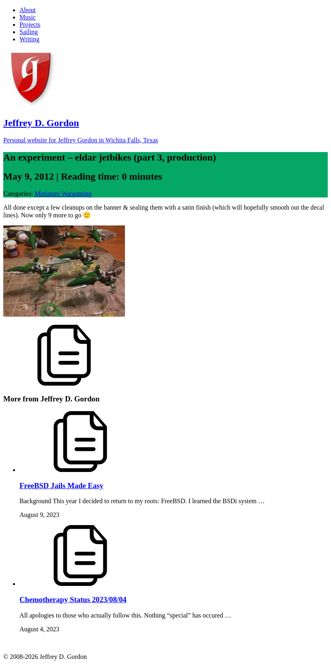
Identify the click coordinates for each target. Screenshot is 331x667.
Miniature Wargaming (63, 193)
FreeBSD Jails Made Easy (61, 485)
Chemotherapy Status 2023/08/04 (73, 599)
